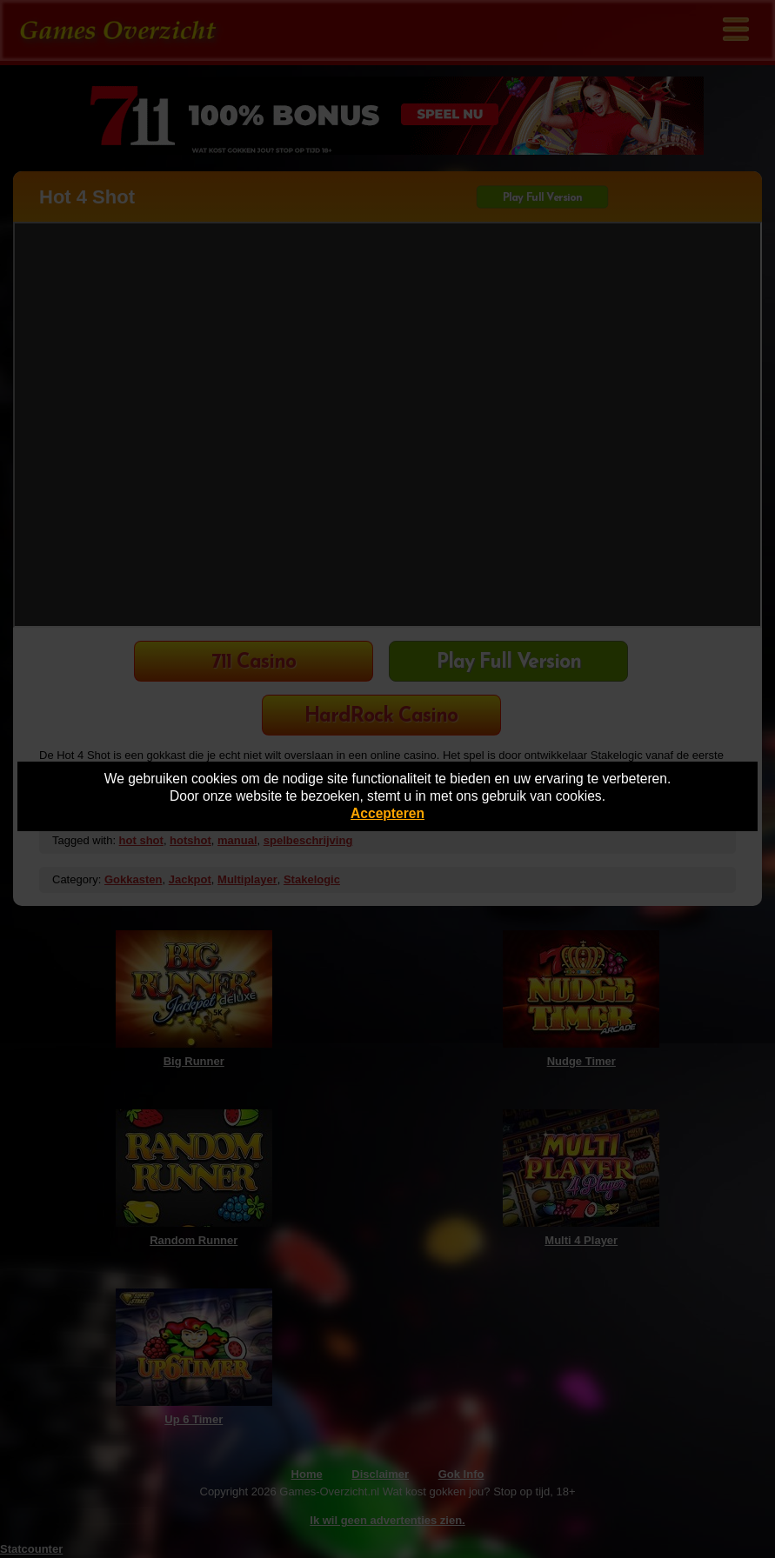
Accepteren (387, 813)
